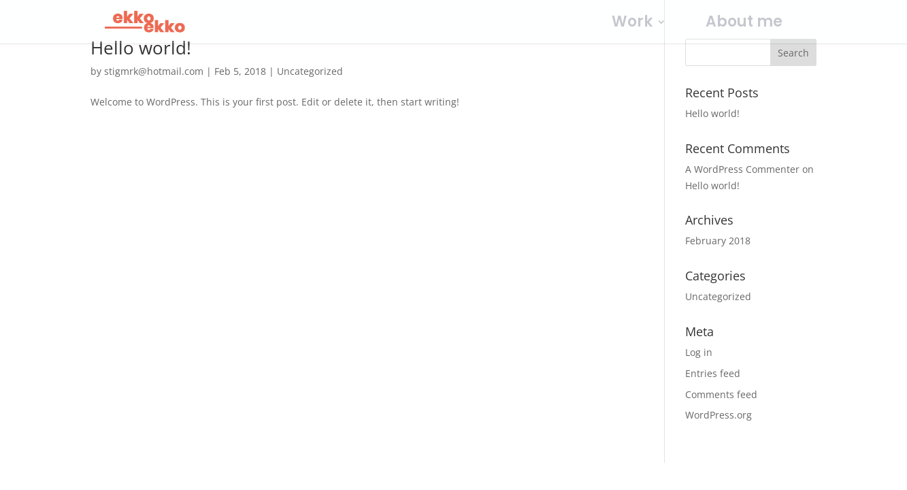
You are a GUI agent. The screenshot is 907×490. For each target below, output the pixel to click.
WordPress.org (718, 414)
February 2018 (718, 240)
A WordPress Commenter (742, 169)
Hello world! (140, 47)
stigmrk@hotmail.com (153, 71)
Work (632, 24)
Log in (698, 352)
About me (744, 24)
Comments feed (721, 394)
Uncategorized (310, 71)
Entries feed (712, 373)
